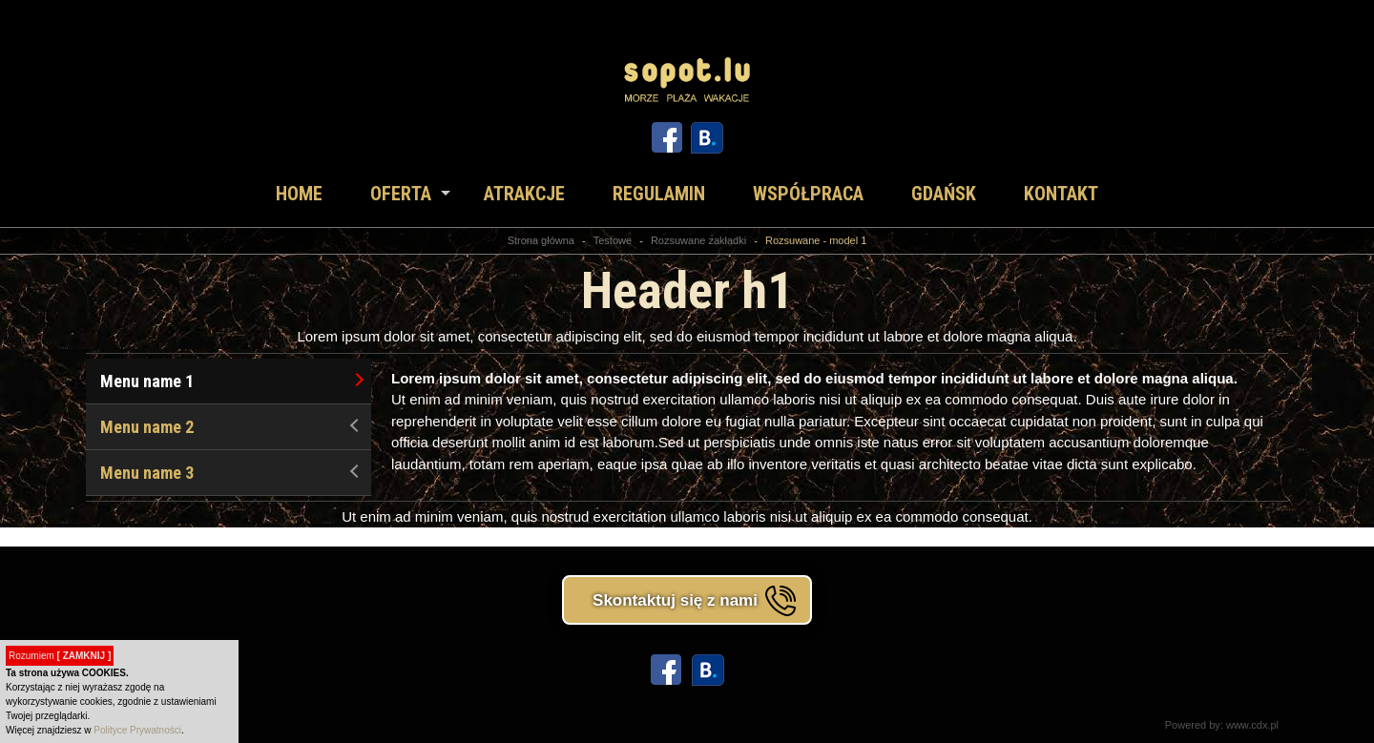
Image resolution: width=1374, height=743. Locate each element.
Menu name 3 (232, 473)
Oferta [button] (400, 193)
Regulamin (659, 193)
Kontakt (1061, 193)
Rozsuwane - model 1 (815, 240)
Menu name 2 (232, 427)
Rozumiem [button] (60, 655)
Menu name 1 (232, 381)
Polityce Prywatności (137, 730)
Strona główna (541, 240)
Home (299, 193)
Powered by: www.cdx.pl (1222, 725)
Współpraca (808, 193)
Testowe (612, 240)
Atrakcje (524, 193)
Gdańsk (943, 193)
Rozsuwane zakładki (698, 240)
